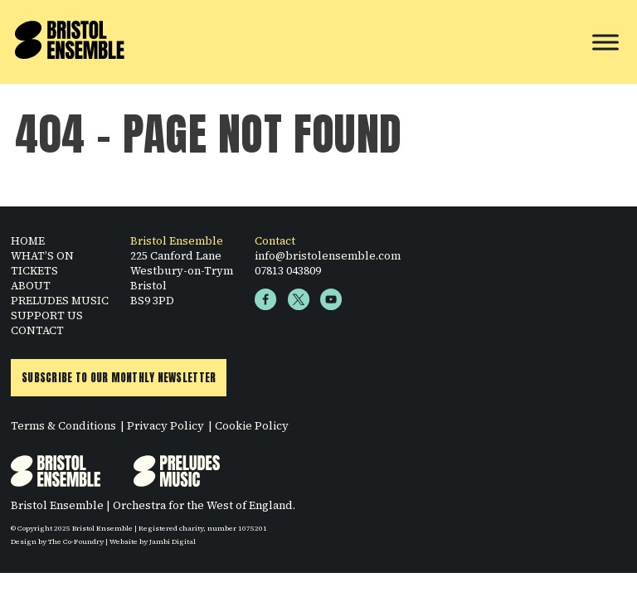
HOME (28, 240)
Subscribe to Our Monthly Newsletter (119, 378)
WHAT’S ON (42, 255)
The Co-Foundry (76, 541)
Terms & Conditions (63, 425)
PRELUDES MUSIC (60, 300)
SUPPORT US (47, 315)
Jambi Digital (172, 541)
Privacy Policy (165, 425)
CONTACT (37, 330)
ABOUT (31, 285)
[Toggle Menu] (605, 42)
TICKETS (34, 270)
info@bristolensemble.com (328, 255)
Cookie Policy (252, 425)
